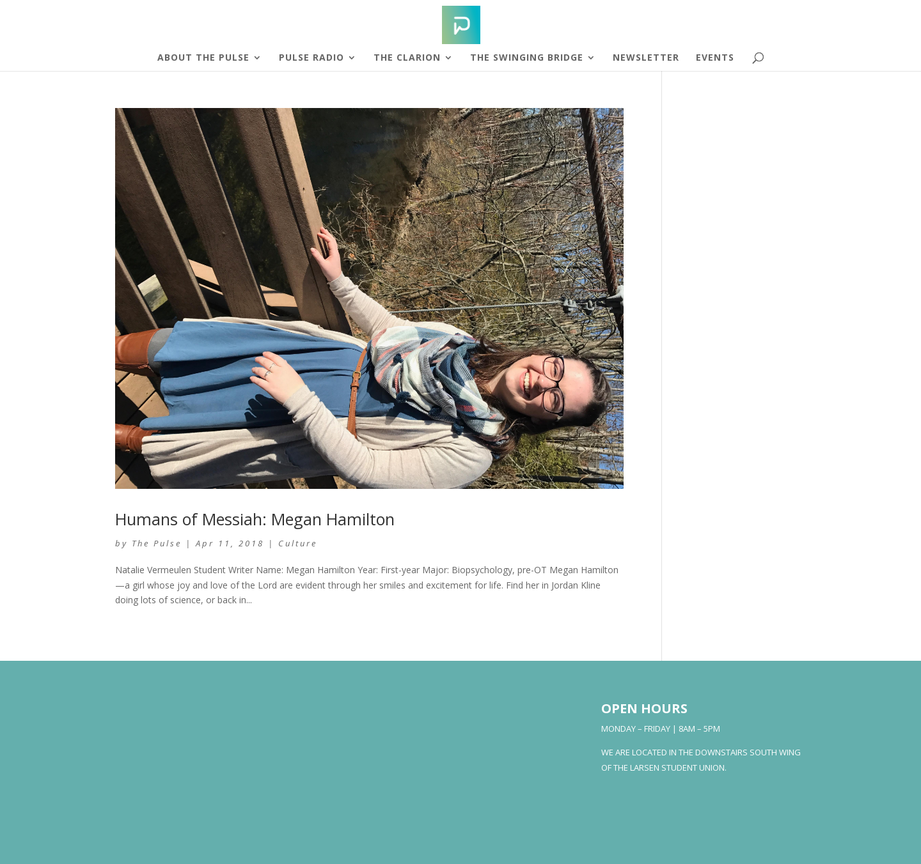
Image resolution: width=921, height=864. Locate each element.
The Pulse (157, 543)
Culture (297, 543)
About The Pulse (203, 58)
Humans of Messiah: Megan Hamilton (255, 519)
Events (715, 58)
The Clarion (407, 58)
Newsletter (646, 58)
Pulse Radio (311, 58)
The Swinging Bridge (526, 58)
